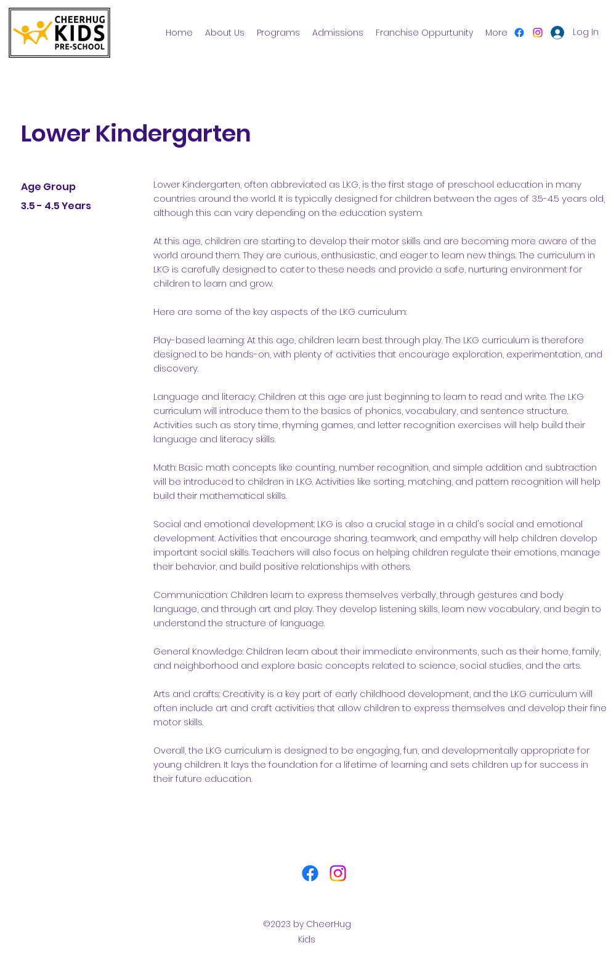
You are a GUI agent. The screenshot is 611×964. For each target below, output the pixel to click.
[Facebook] (519, 32)
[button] (278, 32)
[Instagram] (538, 32)
